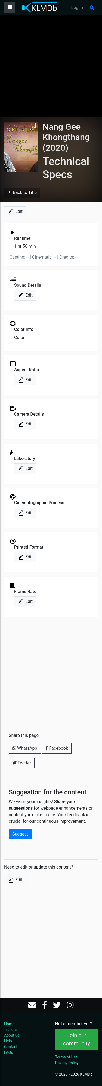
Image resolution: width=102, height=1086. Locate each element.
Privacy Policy (67, 1063)
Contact (10, 1047)
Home (9, 1024)
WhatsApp (24, 748)
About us (11, 1035)
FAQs (8, 1052)
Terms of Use (66, 1057)
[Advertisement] (51, 66)
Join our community (76, 1039)
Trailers (10, 1029)
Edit (15, 211)
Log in (77, 7)
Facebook (56, 748)
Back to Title (22, 192)
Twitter (21, 763)
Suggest (20, 834)
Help (8, 1041)
